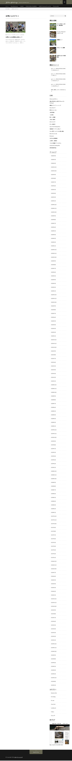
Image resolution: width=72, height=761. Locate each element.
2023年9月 (53, 262)
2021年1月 (53, 382)
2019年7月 (53, 449)
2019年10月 (54, 438)
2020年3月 (53, 419)
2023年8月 (53, 266)
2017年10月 (54, 524)
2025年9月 (53, 176)
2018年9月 (53, 483)
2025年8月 (53, 180)
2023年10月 (54, 258)
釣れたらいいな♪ (53, 112)
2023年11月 (54, 255)
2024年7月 (53, 225)
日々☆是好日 (52, 126)
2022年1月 (53, 337)
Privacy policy (60, 7)
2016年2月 (53, 592)
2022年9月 (53, 307)
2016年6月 (53, 577)
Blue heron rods (53, 135)
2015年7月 (53, 618)
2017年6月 (53, 539)
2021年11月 (54, 344)
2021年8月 (53, 356)
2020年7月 (53, 404)
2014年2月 (53, 674)
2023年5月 (53, 277)
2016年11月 (54, 565)
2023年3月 (53, 285)
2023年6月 (53, 273)
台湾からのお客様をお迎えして (15, 39)
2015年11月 (54, 603)
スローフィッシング (18, 757)
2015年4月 (53, 629)
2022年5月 (53, 322)
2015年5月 (53, 625)
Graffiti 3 (23, 7)
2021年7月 (53, 359)
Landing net (53, 708)
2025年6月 (53, 187)
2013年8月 (53, 682)
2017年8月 (53, 532)
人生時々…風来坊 (53, 142)
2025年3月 (53, 198)
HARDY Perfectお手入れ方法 (48, 7)
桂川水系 (22, 36)
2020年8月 (53, 401)
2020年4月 (53, 416)
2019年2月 (53, 464)
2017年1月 (53, 558)
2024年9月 (53, 217)
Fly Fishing (53, 697)
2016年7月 (53, 573)
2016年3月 (53, 588)
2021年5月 (53, 367)
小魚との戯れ (52, 121)
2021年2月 (53, 378)
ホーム (7, 7)
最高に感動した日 (55, 91)
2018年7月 (53, 491)
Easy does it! (52, 109)
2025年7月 (53, 183)
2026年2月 (53, 165)
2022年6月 (53, 318)
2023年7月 (53, 270)
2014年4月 (53, 670)
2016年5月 (53, 580)
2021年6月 (53, 363)
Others (52, 712)
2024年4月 (53, 236)
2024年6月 (53, 228)
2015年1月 (53, 640)
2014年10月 (54, 652)
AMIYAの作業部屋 (53, 140)
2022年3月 (53, 330)
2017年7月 (53, 536)
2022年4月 (53, 326)
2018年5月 (53, 498)
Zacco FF (22, 24)
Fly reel (52, 701)
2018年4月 (53, 502)
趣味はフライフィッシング (55, 107)
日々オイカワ (52, 123)
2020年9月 (53, 397)
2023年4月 (53, 281)
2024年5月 (53, 232)
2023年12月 (54, 251)
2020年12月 (54, 386)
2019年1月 (53, 468)
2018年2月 (53, 509)
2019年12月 (54, 431)
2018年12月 (54, 472)
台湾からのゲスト (16, 36)
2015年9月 (53, 610)
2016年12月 (54, 562)
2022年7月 (53, 315)
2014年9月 (53, 655)
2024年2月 (53, 243)
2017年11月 (54, 521)
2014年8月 (53, 659)
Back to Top (36, 752)
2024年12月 (54, 206)
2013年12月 (54, 678)
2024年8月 (53, 221)
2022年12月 (54, 296)
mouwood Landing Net (55, 147)
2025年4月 (53, 195)
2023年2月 (53, 288)
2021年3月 (53, 374)
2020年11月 (54, 389)
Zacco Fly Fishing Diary (55, 128)
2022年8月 (53, 311)
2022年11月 (54, 300)
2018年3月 (53, 506)
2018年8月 (53, 487)
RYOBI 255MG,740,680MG (33, 7)
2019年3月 (53, 461)
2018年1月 (53, 513)
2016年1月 (53, 595)
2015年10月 (54, 607)
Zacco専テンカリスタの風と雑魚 (57, 133)
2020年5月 (53, 412)
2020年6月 (53, 408)
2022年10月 (54, 303)
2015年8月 (53, 614)
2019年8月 (53, 446)
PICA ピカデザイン (54, 100)
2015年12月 (54, 599)
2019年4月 (53, 457)
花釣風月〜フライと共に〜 (55, 130)
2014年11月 (54, 648)
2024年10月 (54, 213)
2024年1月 (53, 247)
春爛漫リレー (60, 41)
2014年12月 (54, 644)
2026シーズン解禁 (61, 49)
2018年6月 (53, 494)
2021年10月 (54, 348)
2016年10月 (54, 569)
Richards (52, 137)
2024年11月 (54, 210)
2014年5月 (53, 667)
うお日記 (51, 116)
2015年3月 (53, 633)
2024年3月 (53, 240)
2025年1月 (53, 202)
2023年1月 (53, 292)
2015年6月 (53, 622)
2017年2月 (53, 554)
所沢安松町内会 (53, 149)
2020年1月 (53, 427)
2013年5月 (53, 685)
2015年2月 (53, 637)
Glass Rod (53, 704)
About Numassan (15, 7)
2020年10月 (54, 393)
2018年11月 (54, 476)
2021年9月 (53, 352)
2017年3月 (53, 550)
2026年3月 (53, 161)
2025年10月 (54, 172)
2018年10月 (54, 479)
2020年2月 (53, 423)
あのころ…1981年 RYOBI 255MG (58, 70)
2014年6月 (53, 663)
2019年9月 (53, 442)
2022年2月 (53, 333)
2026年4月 (53, 157)
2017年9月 (53, 528)
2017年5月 (53, 543)
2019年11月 (54, 434)
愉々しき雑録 (52, 119)
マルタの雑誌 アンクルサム (55, 144)
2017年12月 (54, 517)
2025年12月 (54, 168)
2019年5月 (53, 453)
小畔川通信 (52, 114)
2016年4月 (53, 584)
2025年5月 (53, 191)
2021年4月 (53, 371)
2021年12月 (54, 341)
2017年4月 (53, 547)
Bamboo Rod (54, 693)
